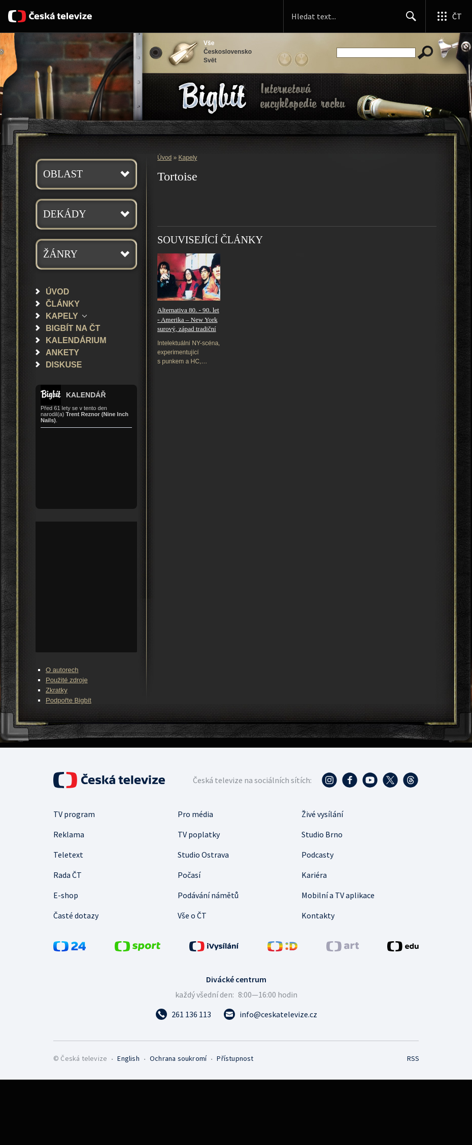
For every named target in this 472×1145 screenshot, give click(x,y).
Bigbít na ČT (73, 328)
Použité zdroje (67, 680)
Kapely (62, 315)
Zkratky (57, 690)
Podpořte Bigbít (68, 700)
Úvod (57, 291)
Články (63, 303)
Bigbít (212, 98)
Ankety (62, 352)
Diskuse (64, 364)
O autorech (62, 670)
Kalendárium (76, 340)
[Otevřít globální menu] (448, 16)
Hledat (408, 20)
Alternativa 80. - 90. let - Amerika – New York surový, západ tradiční (188, 319)
